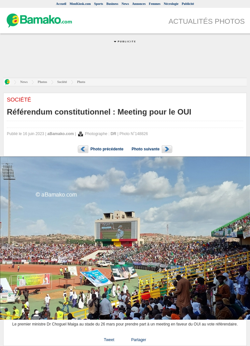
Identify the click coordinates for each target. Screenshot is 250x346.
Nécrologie (171, 4)
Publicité (188, 4)
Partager (138, 340)
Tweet (109, 340)
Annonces (139, 4)
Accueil (61, 4)
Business (112, 4)
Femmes (154, 4)
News (125, 4)
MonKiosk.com (80, 4)
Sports (98, 4)
